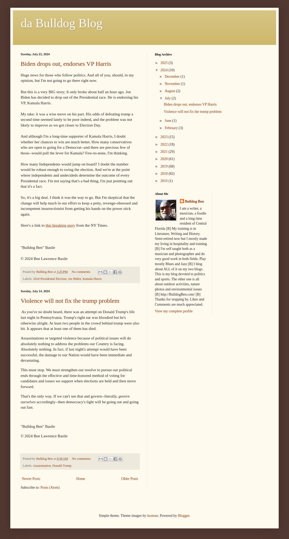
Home (80, 479)
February (172, 128)
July (168, 98)
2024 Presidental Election (49, 279)
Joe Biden (74, 279)
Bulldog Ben (194, 201)
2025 (164, 63)
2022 (164, 144)
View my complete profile (174, 311)
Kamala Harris (92, 279)
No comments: (82, 272)
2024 (164, 70)
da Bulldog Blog (61, 23)
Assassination (42, 465)
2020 (164, 159)
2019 (164, 166)
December (172, 76)
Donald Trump (61, 465)
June (168, 121)
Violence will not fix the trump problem (70, 300)
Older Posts (129, 479)
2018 (164, 174)
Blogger (183, 516)
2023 (164, 137)
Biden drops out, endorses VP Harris (66, 63)
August (170, 91)
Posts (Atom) (50, 487)
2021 (164, 152)
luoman (152, 516)
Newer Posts (31, 479)
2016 (164, 181)
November (173, 84)
